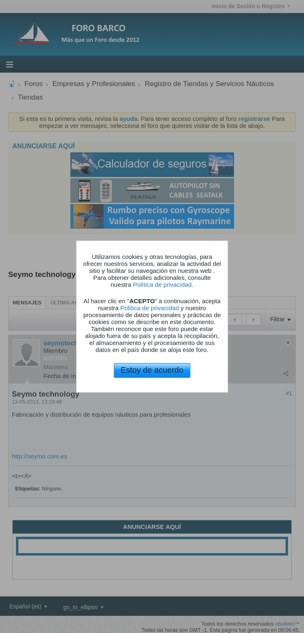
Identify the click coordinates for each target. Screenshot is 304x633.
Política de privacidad (162, 284)
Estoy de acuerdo (152, 369)
